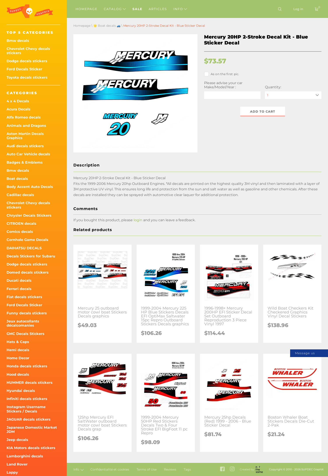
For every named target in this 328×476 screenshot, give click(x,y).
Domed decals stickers (28, 272)
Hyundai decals (21, 391)
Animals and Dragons (26, 126)
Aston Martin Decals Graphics (25, 136)
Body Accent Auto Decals (30, 187)
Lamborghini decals (25, 456)
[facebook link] (222, 469)
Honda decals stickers (27, 366)
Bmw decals (18, 41)
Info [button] (180, 9)
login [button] (138, 220)
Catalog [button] (115, 9)
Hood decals (18, 374)
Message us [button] (305, 353)
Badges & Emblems (25, 162)
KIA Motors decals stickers (31, 448)
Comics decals (20, 232)
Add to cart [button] (262, 111)
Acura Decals (18, 109)
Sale (137, 9)
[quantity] (293, 95)
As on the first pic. (221, 74)
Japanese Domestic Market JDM (32, 429)
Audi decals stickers (25, 146)
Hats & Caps (18, 342)
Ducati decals (19, 280)
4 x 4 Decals (18, 101)
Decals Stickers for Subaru (31, 256)
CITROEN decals (21, 223)
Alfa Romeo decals (24, 117)
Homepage (86, 9)
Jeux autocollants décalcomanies (23, 323)
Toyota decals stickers (27, 77)
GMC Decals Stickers (25, 334)
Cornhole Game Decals (27, 240)
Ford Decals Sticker (24, 69)
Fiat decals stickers (24, 297)
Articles (158, 9)
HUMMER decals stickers (30, 382)
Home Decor (18, 358)
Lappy (12, 472)
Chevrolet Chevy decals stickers (28, 51)
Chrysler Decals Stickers (29, 215)
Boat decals (17, 179)
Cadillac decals (20, 195)
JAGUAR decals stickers (29, 419)
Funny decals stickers (27, 313)
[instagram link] (232, 469)
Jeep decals (17, 440)
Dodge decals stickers (27, 61)
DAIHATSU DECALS (24, 248)
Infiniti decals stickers (27, 399)
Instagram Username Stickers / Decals (26, 409)
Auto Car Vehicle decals (28, 154)
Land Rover (17, 464)
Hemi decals (18, 350)
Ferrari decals (19, 289)
